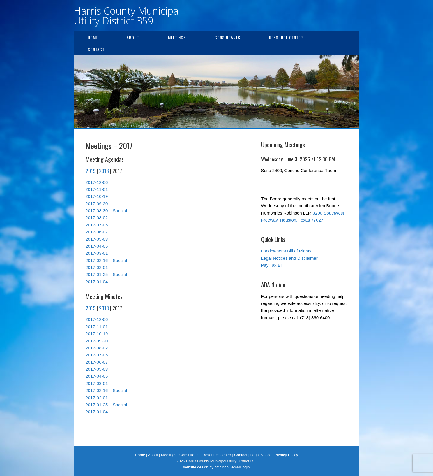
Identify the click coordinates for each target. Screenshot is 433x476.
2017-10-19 (97, 196)
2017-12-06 (97, 182)
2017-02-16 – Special (106, 260)
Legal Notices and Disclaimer (289, 258)
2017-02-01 (97, 267)
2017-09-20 (97, 203)
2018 (104, 171)
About (133, 37)
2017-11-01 (97, 189)
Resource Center (286, 37)
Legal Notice (260, 455)
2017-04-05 (97, 246)
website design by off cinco (206, 467)
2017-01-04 (97, 281)
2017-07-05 (97, 224)
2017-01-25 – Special (106, 274)
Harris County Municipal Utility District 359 (127, 15)
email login (240, 467)
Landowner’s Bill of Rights (286, 250)
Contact (96, 49)
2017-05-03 (97, 239)
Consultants (227, 37)
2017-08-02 (97, 217)
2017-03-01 (97, 253)
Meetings (177, 37)
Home (93, 37)
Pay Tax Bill (272, 265)
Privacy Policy (286, 455)
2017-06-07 (97, 231)
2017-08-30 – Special (106, 210)
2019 (91, 171)
